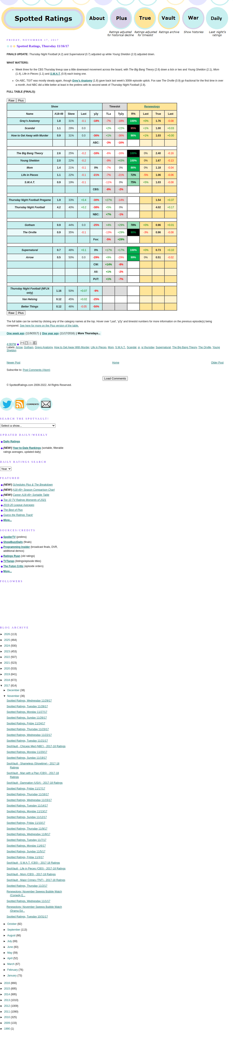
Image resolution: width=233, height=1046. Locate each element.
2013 (7, 1000)
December (13, 690)
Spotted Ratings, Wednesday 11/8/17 (28, 834)
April (10, 958)
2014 (7, 994)
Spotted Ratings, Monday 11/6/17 (26, 845)
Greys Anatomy (44, 347)
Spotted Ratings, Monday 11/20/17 (27, 752)
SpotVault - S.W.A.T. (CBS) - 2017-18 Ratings (33, 862)
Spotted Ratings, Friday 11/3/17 (25, 857)
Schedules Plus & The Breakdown (33, 484)
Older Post (217, 362)
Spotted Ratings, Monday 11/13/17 (27, 811)
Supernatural (163, 347)
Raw (11, 100)
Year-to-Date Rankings (27, 447)
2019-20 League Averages (18, 505)
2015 (7, 988)
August (11, 935)
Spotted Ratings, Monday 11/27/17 (27, 712)
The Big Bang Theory (184, 347)
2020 (7, 668)
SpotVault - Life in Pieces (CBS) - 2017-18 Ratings (36, 868)
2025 (7, 640)
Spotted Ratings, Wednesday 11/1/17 (28, 901)
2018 (7, 680)
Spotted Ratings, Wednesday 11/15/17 (29, 800)
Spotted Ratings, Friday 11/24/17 (26, 723)
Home (115, 362)
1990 (7, 1028)
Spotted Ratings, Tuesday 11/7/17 (26, 840)
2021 (7, 662)
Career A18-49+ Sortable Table (31, 494)
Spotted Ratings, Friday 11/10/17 (26, 822)
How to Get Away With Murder (71, 347)
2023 (7, 651)
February (13, 969)
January (12, 975)
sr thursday (147, 347)
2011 (7, 1011)
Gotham (28, 347)
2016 (7, 983)
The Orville (204, 347)
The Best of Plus (13, 509)
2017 (7, 685)
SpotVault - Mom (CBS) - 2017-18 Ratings (31, 874)
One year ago (50, 333)
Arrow (19, 347)
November (13, 696)
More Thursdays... (89, 333)
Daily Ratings (11, 441)
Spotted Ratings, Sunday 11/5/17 (26, 851)
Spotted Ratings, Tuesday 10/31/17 (27, 916)
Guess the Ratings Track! (18, 515)
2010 (7, 1017)
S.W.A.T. (120, 347)
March (11, 964)
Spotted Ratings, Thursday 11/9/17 (27, 828)
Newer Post (13, 362)
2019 (7, 674)
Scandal (131, 347)
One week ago (15, 333)
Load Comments (115, 378)
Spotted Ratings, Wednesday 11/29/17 (29, 700)
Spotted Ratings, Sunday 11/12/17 (27, 817)
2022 (7, 657)
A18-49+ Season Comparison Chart (34, 489)
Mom (111, 347)
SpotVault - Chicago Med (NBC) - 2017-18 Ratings (36, 746)
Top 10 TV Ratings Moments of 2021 (24, 500)
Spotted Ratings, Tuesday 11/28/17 (27, 706)
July (10, 941)
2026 (7, 634)
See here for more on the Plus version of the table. (49, 325)
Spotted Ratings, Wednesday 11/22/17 (29, 735)
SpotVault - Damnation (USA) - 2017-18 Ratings (35, 782)
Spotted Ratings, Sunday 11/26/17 (27, 717)
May (10, 952)
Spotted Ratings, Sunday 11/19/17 (27, 757)
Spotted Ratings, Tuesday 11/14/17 (27, 805)
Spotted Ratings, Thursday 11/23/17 (28, 729)
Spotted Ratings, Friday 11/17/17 (26, 788)
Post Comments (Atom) (36, 369)
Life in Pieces (99, 347)
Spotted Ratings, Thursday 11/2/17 (27, 885)
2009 (7, 1023)
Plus (21, 100)
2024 (7, 645)
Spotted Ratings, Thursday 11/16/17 (43, 46)
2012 (7, 1005)
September (14, 929)
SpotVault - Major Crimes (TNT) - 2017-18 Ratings (36, 880)
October (12, 923)
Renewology (152, 106)
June (10, 947)
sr (139, 347)
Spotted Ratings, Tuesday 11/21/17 (27, 740)
